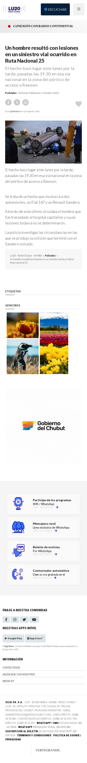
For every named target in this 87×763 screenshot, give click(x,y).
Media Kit (8, 681)
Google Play (13, 638)
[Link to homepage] (44, 750)
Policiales (11, 92)
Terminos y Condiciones (34, 735)
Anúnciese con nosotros (19, 674)
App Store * (35, 638)
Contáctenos (11, 667)
